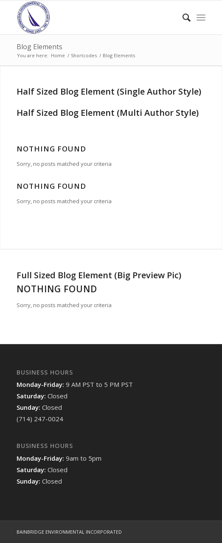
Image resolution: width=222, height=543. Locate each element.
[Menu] (201, 17)
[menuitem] (182, 17)
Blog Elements (39, 46)
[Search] (182, 17)
